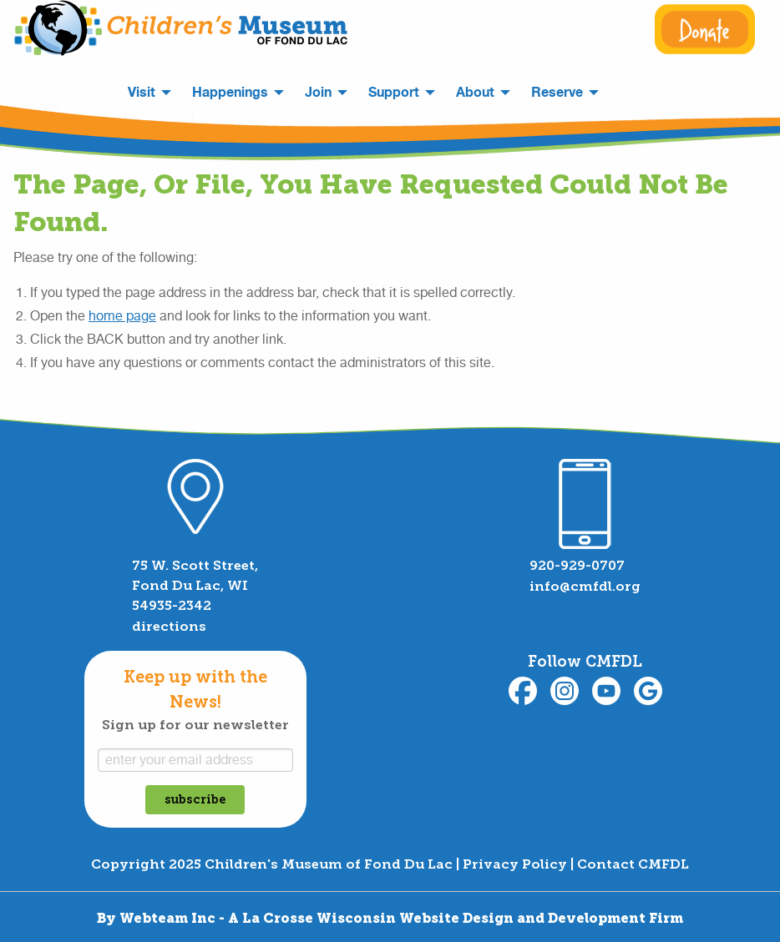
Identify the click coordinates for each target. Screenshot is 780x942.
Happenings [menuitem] (230, 92)
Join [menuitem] (318, 92)
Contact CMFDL (633, 864)
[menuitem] (619, 86)
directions (169, 626)
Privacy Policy (515, 864)
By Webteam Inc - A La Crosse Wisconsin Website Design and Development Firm (390, 918)
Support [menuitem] (393, 92)
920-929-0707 (577, 565)
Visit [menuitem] (141, 92)
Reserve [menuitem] (557, 92)
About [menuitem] (475, 92)
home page (122, 316)
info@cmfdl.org (585, 586)
